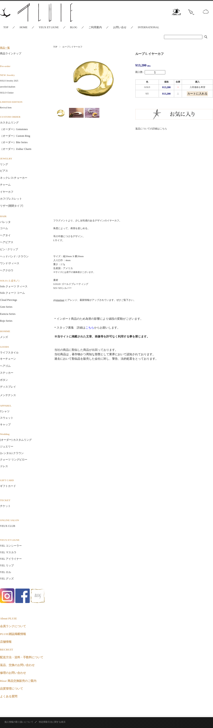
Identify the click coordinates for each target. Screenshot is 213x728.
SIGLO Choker (7, 92)
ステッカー (6, 372)
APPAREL (6, 405)
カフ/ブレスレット (11, 198)
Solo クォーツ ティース (14, 286)
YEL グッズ (7, 578)
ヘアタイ (5, 235)
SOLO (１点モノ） (10, 280)
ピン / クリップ (9, 249)
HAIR (3, 216)
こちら (89, 327)
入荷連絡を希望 (197, 87)
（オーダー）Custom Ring (15, 135)
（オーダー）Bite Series (14, 142)
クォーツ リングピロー (13, 459)
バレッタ (5, 222)
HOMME (5, 331)
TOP (5, 27)
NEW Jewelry (7, 75)
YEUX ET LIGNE (49, 27)
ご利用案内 (95, 27)
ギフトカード (8, 486)
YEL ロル (5, 572)
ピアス (4, 170)
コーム (4, 228)
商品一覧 (5, 47)
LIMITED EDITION (11, 102)
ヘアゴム (5, 365)
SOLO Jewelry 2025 (9, 80)
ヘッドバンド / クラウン (14, 256)
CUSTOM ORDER (10, 116)
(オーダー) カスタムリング (16, 439)
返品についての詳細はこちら (151, 128)
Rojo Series (6, 320)
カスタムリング (9, 122)
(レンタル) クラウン (12, 453)
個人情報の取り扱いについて (18, 722)
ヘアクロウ (6, 270)
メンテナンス (8, 395)
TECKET (5, 500)
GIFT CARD (7, 480)
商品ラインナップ (10, 53)
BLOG (73, 27)
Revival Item (6, 107)
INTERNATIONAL (148, 27)
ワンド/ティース (9, 263)
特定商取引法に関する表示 (52, 722)
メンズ (4, 337)
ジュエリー (6, 446)
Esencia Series (8, 313)
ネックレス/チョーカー (13, 177)
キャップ (5, 424)
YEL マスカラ (8, 552)
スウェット (6, 417)
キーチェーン (8, 358)
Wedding (5, 434)
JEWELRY (6, 158)
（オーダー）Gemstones (14, 129)
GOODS (4, 346)
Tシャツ (5, 411)
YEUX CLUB (7, 526)
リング (4, 164)
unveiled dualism (7, 86)
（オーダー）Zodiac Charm (15, 149)
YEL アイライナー (11, 558)
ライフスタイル (9, 352)
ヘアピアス (6, 242)
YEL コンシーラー (11, 545)
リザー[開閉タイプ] (11, 205)
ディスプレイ (8, 386)
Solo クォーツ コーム (12, 292)
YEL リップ (7, 565)
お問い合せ (119, 27)
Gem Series (6, 306)
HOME (23, 27)
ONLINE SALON (9, 520)
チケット (5, 506)
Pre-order (5, 66)
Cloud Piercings (8, 300)
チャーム (5, 184)
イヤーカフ (6, 191)
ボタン (4, 379)
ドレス (4, 466)
